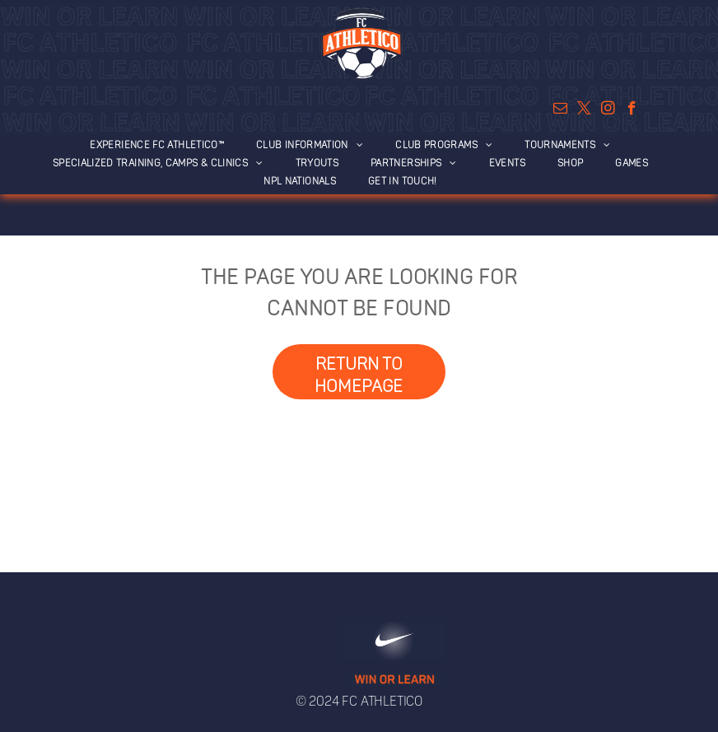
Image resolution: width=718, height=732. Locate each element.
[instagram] (608, 110)
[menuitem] (165, 144)
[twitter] (584, 110)
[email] (560, 110)
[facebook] (632, 110)
